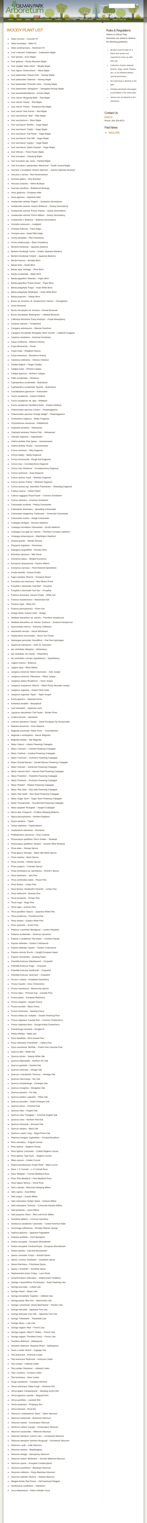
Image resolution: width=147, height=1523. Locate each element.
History (19, 19)
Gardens (58, 19)
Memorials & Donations (43, 19)
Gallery (28, 19)
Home (11, 19)
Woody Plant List (102, 19)
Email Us (108, 117)
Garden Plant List (119, 19)
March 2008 (114, 132)
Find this (104, 5)
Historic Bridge (70, 19)
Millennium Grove (86, 19)
